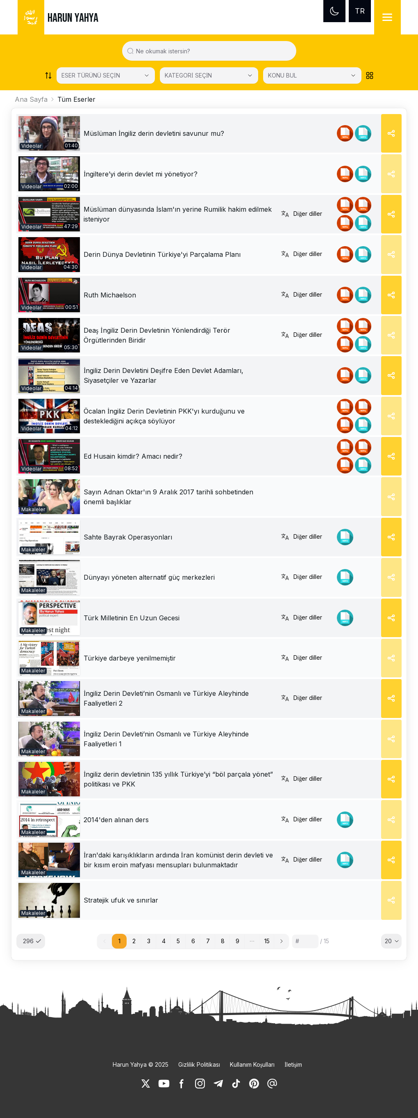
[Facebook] (182, 1083)
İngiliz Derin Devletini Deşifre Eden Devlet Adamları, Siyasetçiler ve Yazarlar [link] (163, 375)
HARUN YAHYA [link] (73, 18)
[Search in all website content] (212, 51)
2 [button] (134, 940)
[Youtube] (164, 1083)
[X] (146, 1083)
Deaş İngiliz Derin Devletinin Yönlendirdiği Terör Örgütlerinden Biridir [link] (157, 335)
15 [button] (267, 940)
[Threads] (272, 1083)
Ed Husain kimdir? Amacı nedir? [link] (133, 456)
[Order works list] (48, 75)
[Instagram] (200, 1083)
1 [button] (119, 940)
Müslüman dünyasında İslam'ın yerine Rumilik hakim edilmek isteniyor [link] (178, 214)
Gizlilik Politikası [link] (199, 1064)
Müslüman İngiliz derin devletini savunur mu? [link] (154, 133)
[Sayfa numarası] (305, 941)
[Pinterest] (254, 1083)
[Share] (391, 133)
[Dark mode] (334, 11)
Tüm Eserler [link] (76, 99)
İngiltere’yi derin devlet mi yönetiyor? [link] (141, 174)
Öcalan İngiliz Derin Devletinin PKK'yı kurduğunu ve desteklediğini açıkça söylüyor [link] (164, 416)
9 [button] (237, 940)
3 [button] (148, 940)
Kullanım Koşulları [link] (252, 1064)
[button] (252, 941)
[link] (49, 133)
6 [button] (193, 940)
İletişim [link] (293, 1064)
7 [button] (208, 940)
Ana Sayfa (31, 99)
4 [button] (164, 940)
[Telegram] (218, 1083)
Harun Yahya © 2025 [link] (140, 1064)
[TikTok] (236, 1083)
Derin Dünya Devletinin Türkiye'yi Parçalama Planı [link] (162, 254)
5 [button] (178, 940)
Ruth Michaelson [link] (110, 295)
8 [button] (223, 940)
